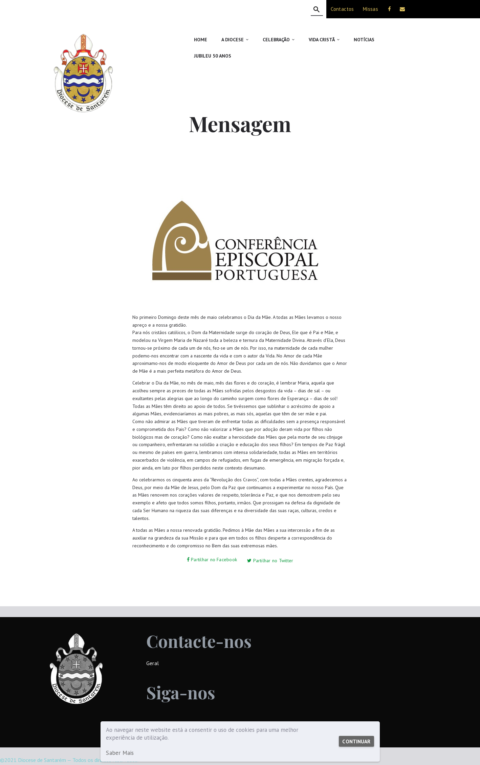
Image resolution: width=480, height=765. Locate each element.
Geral (152, 644)
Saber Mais (119, 753)
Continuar (355, 741)
